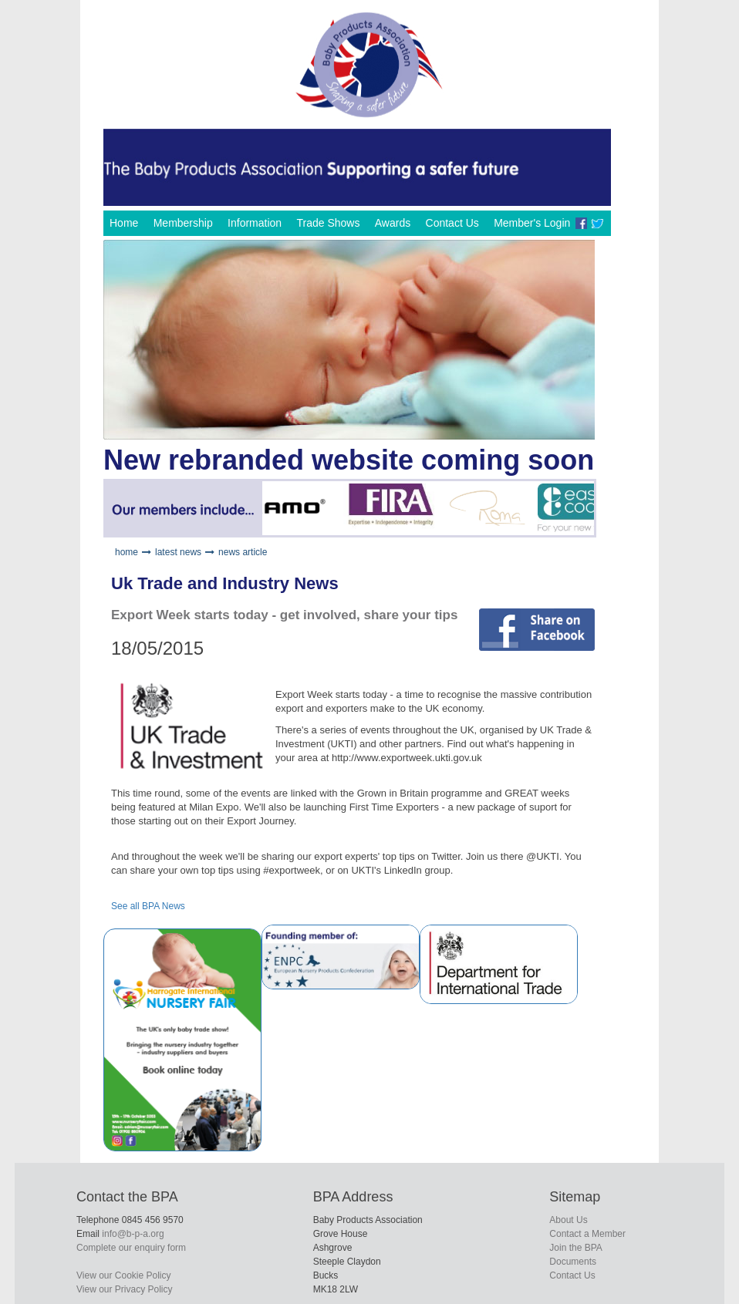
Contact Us (452, 223)
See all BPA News (148, 906)
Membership (183, 223)
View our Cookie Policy (123, 1275)
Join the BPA (575, 1247)
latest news (178, 552)
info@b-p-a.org (133, 1233)
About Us (568, 1220)
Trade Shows (327, 223)
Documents (572, 1261)
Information (255, 223)
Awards (392, 223)
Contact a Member (587, 1233)
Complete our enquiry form (131, 1247)
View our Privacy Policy (124, 1289)
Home (124, 223)
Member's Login (532, 223)
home (126, 552)
